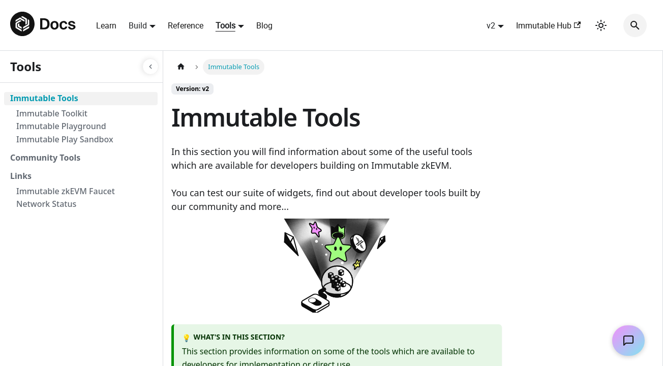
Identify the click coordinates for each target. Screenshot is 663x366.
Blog (264, 25)
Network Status (46, 203)
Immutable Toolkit (51, 113)
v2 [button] (491, 25)
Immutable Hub (548, 25)
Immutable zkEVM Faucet (65, 191)
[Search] (635, 25)
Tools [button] (225, 25)
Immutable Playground (61, 126)
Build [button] (138, 25)
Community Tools (45, 157)
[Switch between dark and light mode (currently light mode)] (601, 25)
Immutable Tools (44, 98)
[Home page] (181, 67)
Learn (106, 25)
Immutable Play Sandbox (64, 139)
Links (21, 175)
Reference (185, 25)
